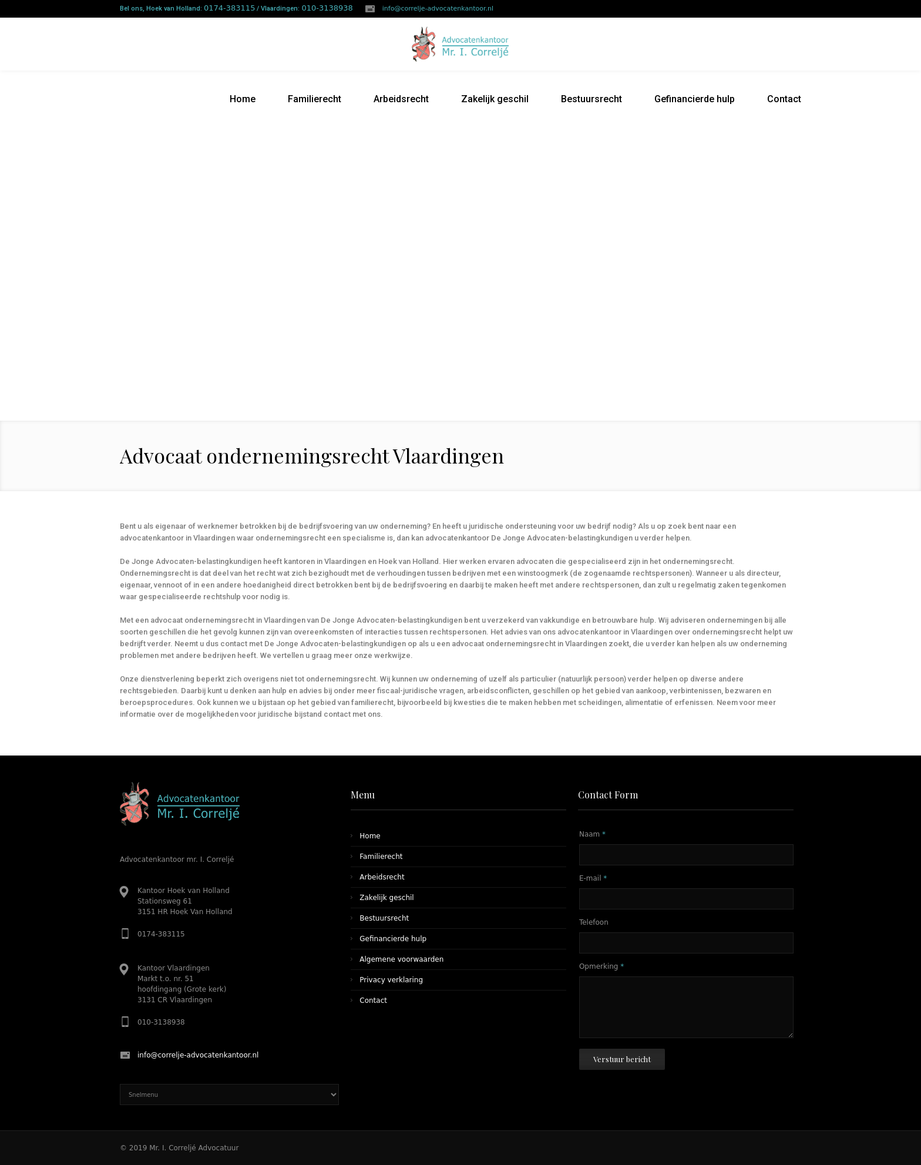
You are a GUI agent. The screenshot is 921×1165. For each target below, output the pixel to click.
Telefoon (594, 922)
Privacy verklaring (391, 980)
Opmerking (601, 966)
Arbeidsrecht (381, 877)
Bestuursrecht (384, 918)
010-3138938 (326, 8)
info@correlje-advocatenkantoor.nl (437, 8)
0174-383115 (229, 8)
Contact (373, 1000)
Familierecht (380, 856)
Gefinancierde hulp (392, 939)
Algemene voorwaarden (401, 959)
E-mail (593, 878)
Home (369, 836)
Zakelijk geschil (386, 898)
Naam (592, 834)
